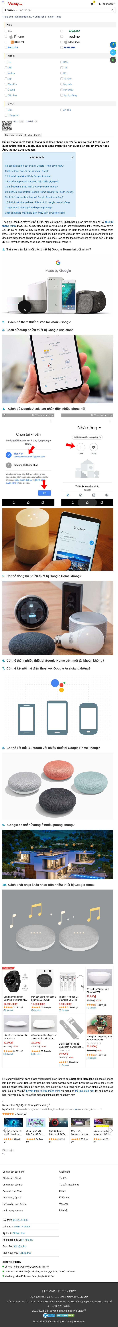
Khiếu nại (64, 1197)
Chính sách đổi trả (11, 1178)
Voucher (63, 1204)
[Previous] (4, 1130)
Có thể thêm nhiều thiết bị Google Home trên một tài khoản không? (39, 192)
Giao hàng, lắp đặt (11, 1197)
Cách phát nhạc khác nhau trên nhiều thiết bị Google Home (35, 212)
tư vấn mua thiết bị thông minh (43, 1091)
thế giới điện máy (84, 1091)
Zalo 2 (113, 52)
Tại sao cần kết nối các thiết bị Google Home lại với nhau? (34, 165)
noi (75, 1109)
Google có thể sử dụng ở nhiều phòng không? (28, 207)
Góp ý (62, 1191)
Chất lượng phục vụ (12, 1210)
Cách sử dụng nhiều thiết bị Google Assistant (28, 176)
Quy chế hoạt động (12, 1191)
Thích (15, 121)
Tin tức (63, 1178)
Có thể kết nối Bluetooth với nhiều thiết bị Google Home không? (37, 202)
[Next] (111, 1130)
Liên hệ (63, 1210)
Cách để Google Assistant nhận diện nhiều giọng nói (31, 181)
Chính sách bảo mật (12, 1184)
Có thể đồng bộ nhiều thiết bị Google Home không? (31, 186)
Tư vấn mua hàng (69, 1184)
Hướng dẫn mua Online (14, 1204)
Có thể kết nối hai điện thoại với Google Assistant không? (34, 197)
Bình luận (30, 121)
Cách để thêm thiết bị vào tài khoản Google (27, 171)
